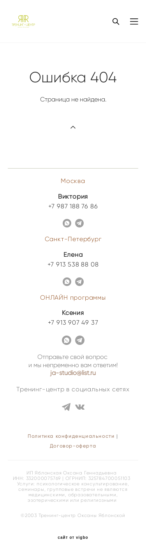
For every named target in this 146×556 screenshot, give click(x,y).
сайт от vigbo (73, 538)
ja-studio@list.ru (73, 373)
